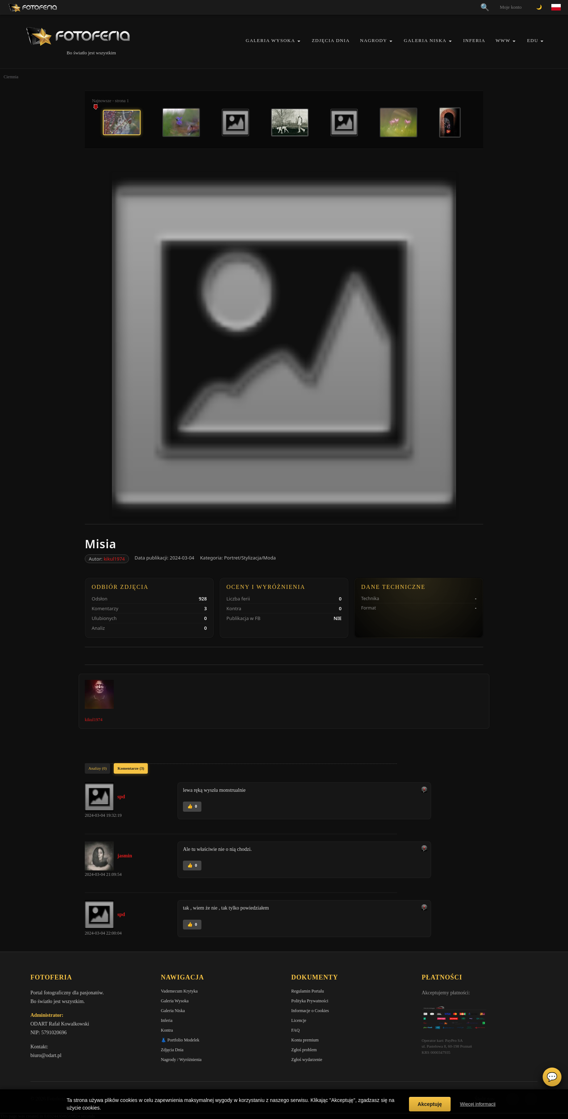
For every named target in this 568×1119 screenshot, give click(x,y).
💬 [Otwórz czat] (552, 1077)
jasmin (124, 855)
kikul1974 (114, 559)
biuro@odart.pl (46, 1055)
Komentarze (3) (130, 768)
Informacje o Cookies (310, 1010)
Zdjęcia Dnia (331, 40)
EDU (532, 40)
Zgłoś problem (304, 1049)
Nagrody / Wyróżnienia (181, 1059)
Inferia (474, 40)
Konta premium (305, 1040)
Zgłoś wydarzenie (306, 1059)
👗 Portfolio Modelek (180, 1040)
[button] (299, 41)
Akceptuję (430, 1104)
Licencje (298, 1020)
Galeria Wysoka (270, 40)
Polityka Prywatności (309, 1000)
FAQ (295, 1030)
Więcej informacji (478, 1104)
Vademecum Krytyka (179, 991)
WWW (503, 40)
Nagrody (373, 40)
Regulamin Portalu (307, 991)
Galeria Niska (425, 40)
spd (121, 796)
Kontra (167, 1030)
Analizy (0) (97, 768)
